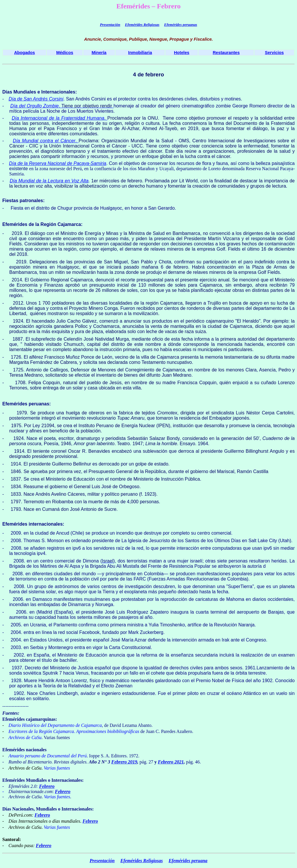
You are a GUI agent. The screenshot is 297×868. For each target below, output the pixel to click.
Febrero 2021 (171, 761)
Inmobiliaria (140, 52)
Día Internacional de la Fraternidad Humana (58, 118)
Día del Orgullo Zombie (34, 105)
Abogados (24, 52)
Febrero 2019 (124, 761)
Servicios (274, 52)
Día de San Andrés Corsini (36, 98)
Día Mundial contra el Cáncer (44, 140)
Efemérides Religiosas (142, 24)
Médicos (64, 52)
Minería (99, 52)
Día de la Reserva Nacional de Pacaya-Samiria (57, 163)
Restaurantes (226, 52)
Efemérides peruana (188, 860)
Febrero (47, 786)
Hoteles (181, 52)
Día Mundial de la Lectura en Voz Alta (49, 180)
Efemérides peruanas (180, 24)
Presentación (110, 24)
